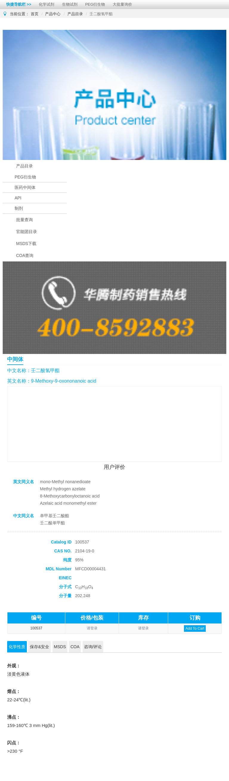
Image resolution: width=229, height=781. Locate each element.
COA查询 (24, 255)
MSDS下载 (26, 243)
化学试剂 (46, 4)
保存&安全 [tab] (39, 646)
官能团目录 (26, 231)
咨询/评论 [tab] (93, 646)
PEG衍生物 (95, 4)
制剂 (19, 208)
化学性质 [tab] (17, 646)
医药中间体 (25, 187)
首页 (34, 14)
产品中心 (53, 14)
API (18, 197)
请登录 (92, 628)
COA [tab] (74, 646)
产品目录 (75, 14)
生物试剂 (70, 4)
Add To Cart (194, 628)
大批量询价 (122, 4)
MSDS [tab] (60, 646)
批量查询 (24, 219)
